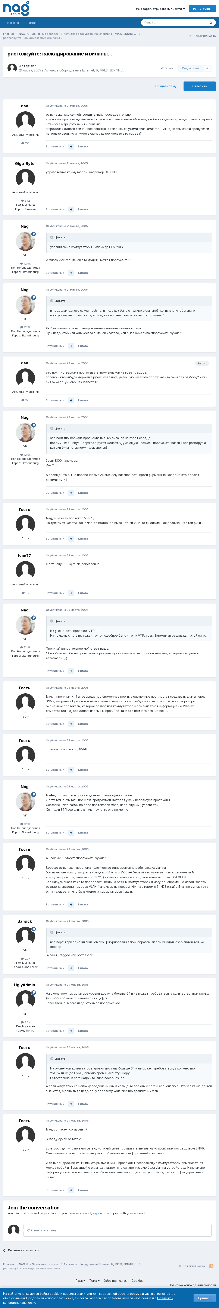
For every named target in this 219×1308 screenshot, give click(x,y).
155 (25, 143)
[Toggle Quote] (52, 237)
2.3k (25, 958)
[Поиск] (162, 22)
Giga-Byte (24, 163)
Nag (25, 226)
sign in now (101, 1213)
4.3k (25, 1022)
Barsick (25, 921)
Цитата (83, 146)
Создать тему (165, 86)
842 (25, 200)
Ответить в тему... (43, 1230)
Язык (80, 1280)
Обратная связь (116, 1280)
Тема (94, 1280)
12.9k (25, 263)
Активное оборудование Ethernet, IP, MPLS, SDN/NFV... (84, 70)
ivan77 (24, 555)
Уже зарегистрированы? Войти (160, 8)
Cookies (137, 1280)
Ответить (199, 86)
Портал (31, 22)
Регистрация (202, 8)
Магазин (13, 22)
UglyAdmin (24, 985)
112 (25, 592)
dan (34, 66)
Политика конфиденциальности (192, 1285)
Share (167, 68)
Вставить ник (55, 146)
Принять (204, 1298)
